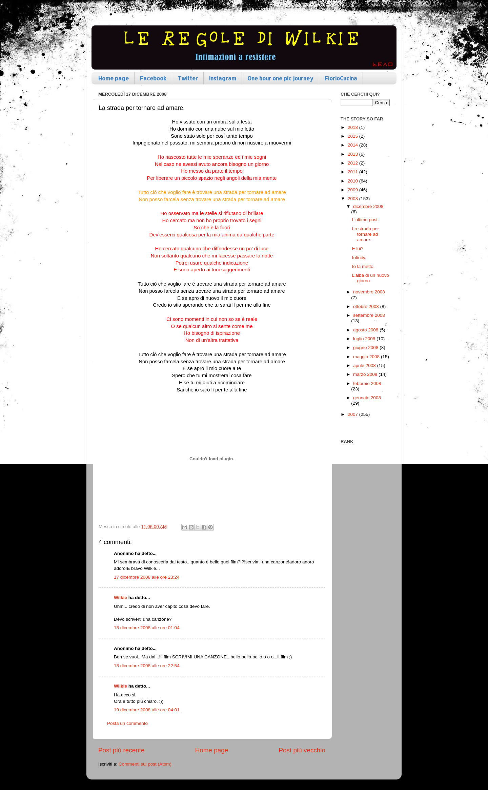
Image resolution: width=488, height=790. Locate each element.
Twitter (188, 78)
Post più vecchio (302, 750)
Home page (113, 78)
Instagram (222, 78)
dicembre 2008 (368, 206)
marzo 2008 (366, 374)
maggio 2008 (367, 356)
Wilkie (120, 597)
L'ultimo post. (365, 219)
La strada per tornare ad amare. (365, 234)
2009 (353, 189)
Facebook (153, 78)
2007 (353, 414)
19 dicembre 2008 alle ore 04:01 (147, 709)
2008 (353, 198)
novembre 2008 (369, 291)
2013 (353, 154)
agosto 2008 (366, 329)
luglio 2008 (365, 338)
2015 (353, 136)
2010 (353, 181)
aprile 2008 (365, 365)
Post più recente (121, 750)
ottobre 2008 (366, 306)
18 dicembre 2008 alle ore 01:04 (147, 627)
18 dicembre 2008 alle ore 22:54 (147, 665)
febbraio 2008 (367, 383)
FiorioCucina (341, 78)
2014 (353, 145)
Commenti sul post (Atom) (145, 764)
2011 (353, 171)
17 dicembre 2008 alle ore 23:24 (147, 577)
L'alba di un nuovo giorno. (370, 278)
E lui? (358, 248)
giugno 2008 (366, 347)
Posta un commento (127, 723)
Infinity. (359, 257)
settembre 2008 (369, 315)
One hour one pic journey (280, 78)
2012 (353, 163)
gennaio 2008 (367, 397)
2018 (353, 127)
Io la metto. (363, 266)
